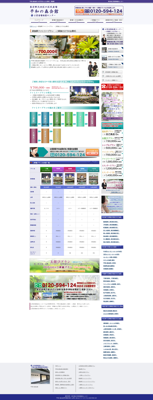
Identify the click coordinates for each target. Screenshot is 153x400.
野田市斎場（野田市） (109, 281)
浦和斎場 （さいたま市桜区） (111, 323)
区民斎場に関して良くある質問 (63, 378)
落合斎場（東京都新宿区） (111, 236)
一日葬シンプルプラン (84, 375)
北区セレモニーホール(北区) (111, 254)
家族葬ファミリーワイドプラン (87, 381)
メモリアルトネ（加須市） (111, 343)
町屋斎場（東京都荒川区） (111, 227)
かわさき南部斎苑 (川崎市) (110, 314)
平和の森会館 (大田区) (109, 263)
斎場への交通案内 (60, 372)
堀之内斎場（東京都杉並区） (111, 242)
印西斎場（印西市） (109, 290)
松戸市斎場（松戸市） (109, 292)
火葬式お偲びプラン (84, 372)
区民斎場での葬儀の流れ (111, 72)
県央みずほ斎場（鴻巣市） (111, 358)
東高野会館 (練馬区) (109, 266)
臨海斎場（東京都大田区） (111, 222)
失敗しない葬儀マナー (61, 387)
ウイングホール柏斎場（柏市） (112, 284)
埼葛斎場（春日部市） (109, 337)
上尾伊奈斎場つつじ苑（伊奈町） (112, 329)
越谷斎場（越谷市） (109, 332)
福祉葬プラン (82, 369)
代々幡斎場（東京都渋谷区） (111, 239)
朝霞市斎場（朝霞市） (109, 352)
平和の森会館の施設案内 (61, 369)
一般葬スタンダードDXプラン (86, 387)
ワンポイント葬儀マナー (111, 80)
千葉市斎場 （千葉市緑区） (111, 278)
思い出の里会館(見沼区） (110, 326)
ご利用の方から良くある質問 (113, 76)
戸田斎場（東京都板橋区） (111, 224)
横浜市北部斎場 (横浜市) (110, 311)
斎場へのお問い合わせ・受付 (62, 381)
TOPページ (33, 26)
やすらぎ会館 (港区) (109, 260)
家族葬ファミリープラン (85, 378)
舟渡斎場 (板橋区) (108, 268)
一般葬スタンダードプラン (86, 384)
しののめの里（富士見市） (111, 349)
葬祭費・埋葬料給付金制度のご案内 (64, 384)
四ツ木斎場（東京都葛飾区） (111, 230)
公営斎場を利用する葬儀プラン (87, 366)
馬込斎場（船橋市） (109, 301)
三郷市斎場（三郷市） (109, 346)
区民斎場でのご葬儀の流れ (62, 375)
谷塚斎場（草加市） (109, 335)
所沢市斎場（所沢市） (109, 340)
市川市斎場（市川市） (109, 298)
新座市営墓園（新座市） (110, 355)
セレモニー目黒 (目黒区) (110, 257)
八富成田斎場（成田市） (110, 295)
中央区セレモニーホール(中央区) (112, 251)
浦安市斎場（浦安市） (109, 287)
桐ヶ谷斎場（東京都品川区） (111, 233)
